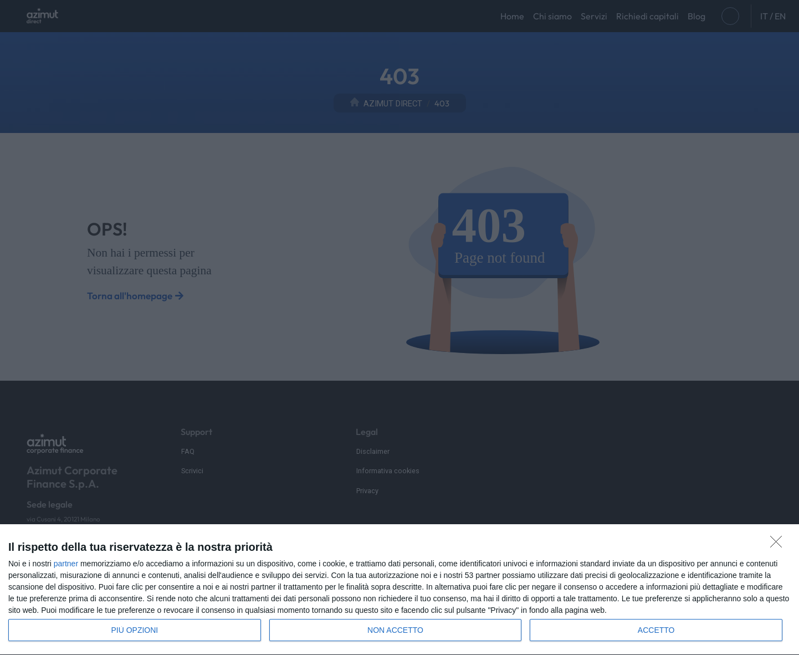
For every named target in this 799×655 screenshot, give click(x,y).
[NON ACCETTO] (779, 545)
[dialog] (399, 590)
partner (66, 563)
